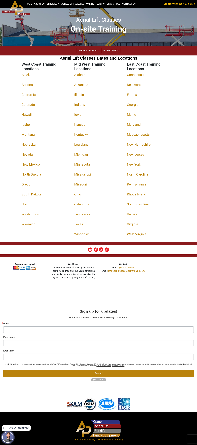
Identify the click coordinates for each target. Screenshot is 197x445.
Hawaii (27, 115)
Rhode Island (136, 194)
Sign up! (98, 373)
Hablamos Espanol (87, 50)
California (29, 95)
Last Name (9, 351)
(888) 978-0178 (126, 267)
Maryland (134, 125)
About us (39, 3)
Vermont (133, 214)
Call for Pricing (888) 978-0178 (179, 3)
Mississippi (82, 174)
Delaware (134, 85)
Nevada (27, 154)
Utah (25, 204)
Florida (132, 95)
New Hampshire (139, 144)
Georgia (132, 105)
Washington (30, 214)
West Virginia (136, 234)
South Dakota (32, 194)
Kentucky (81, 135)
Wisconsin (82, 234)
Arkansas (81, 85)
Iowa (77, 115)
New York (134, 164)
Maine (131, 115)
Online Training (95, 3)
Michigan (81, 154)
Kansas (79, 125)
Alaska (27, 75)
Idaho (26, 125)
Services (52, 3)
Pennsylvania (136, 184)
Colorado (28, 105)
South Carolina (138, 204)
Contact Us (129, 3)
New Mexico (31, 164)
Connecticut (136, 75)
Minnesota (82, 164)
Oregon (27, 184)
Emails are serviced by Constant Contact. (110, 366)
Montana (28, 135)
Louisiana (81, 144)
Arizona (27, 85)
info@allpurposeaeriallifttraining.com (126, 271)
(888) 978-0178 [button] (111, 50)
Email (6, 324)
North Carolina (137, 174)
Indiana (79, 105)
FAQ (118, 3)
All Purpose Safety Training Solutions (95, 439)
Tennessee (82, 214)
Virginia (132, 224)
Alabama (80, 75)
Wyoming (28, 224)
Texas (78, 224)
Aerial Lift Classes (72, 3)
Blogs (110, 3)
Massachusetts (138, 135)
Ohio (77, 194)
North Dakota (31, 174)
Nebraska (29, 144)
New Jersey (135, 154)
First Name (9, 337)
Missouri (80, 184)
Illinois (79, 95)
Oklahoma (81, 204)
